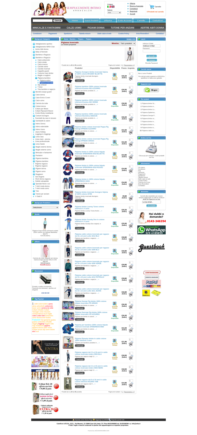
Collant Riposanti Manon (44, 111)
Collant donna (41, 106)
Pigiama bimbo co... (149, 118)
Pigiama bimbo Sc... (149, 103)
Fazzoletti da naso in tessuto (45, 118)
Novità (37, 214)
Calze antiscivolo (44, 60)
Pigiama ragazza (41, 164)
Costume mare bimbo (45, 73)
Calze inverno (43, 64)
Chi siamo (141, 167)
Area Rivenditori (143, 184)
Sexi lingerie (39, 177)
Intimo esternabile (42, 127)
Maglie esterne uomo (43, 150)
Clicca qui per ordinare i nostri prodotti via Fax (151, 156)
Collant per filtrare (41, 109)
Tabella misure (143, 177)
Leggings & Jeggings (42, 134)
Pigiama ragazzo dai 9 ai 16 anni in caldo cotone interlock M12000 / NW (91, 381)
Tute (37, 191)
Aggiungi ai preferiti (101, 420)
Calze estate (42, 62)
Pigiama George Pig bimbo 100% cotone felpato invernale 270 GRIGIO (90, 302)
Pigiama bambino (44, 78)
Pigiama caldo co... (148, 130)
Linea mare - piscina (42, 139)
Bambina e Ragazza (43, 55)
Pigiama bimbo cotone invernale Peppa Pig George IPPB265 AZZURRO (91, 128)
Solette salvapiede (42, 181)
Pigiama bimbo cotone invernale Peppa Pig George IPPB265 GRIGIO (91, 140)
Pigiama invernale (46, 83)
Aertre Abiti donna (41, 49)
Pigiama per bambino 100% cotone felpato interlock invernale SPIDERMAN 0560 (91, 326)
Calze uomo (40, 100)
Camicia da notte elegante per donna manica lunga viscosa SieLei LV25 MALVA (45, 259)
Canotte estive (43, 67)
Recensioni (39, 271)
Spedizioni (141, 175)
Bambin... (73, 39)
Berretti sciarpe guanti (44, 92)
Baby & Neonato (41, 52)
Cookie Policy (142, 180)
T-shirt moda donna (42, 186)
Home (66, 39)
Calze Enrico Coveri (43, 98)
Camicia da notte (42, 103)
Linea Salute (40, 144)
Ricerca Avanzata (136, 6)
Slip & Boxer (42, 85)
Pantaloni (39, 155)
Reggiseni (39, 174)
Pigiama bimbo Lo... (149, 109)
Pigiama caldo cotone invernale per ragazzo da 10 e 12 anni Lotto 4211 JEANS (92, 290)
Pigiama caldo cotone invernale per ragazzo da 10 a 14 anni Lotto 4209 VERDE (92, 262)
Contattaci (134, 9)
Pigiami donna (41, 169)
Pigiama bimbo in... (148, 106)
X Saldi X (38, 196)
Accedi (132, 14)
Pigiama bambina (42, 158)
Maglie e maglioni (44, 75)
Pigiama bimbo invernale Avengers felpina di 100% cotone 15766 (91, 193)
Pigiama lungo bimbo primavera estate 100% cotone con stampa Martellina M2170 (45, 232)
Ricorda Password (151, 63)
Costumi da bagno (42, 116)
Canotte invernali (44, 69)
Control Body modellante (44, 113)
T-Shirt (40, 87)
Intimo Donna (40, 124)
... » (83, 78)
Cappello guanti (43, 71)
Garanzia (141, 172)
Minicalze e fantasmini (44, 153)
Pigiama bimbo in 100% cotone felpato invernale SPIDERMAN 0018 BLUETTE (90, 153)
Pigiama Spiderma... (149, 112)
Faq (139, 171)
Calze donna (40, 95)
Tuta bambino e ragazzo (46, 89)
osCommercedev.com (102, 430)
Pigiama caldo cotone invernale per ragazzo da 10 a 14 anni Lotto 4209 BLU (92, 249)
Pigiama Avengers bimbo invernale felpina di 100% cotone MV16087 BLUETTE (91, 73)
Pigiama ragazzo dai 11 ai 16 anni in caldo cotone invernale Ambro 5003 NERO (91, 367)
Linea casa (40, 137)
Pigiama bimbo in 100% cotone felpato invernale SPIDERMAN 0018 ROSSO (90, 166)
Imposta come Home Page (84, 420)
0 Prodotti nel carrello (155, 12)
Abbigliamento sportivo (44, 44)
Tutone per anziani (42, 194)
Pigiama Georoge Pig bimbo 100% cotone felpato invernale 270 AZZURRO (91, 313)
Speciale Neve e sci (43, 184)
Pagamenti (141, 174)
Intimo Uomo (40, 129)
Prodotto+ (79, 68)
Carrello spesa (146, 69)
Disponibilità (115, 68)
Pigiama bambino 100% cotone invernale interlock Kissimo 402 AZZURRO (91, 87)
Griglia (129, 39)
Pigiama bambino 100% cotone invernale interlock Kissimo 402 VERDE (91, 101)
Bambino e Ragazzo (43, 58)
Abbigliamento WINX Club (45, 47)
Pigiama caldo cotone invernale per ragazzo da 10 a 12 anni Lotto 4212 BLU (92, 235)
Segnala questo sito (117, 420)
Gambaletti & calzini (43, 121)
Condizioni (141, 169)
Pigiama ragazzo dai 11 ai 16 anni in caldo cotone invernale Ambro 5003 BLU (91, 353)
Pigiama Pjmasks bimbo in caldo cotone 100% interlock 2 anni (90, 339)
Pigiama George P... (149, 115)
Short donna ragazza (42, 179)
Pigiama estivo (45, 80)
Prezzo (124, 68)
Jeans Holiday (40, 132)
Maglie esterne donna (43, 147)
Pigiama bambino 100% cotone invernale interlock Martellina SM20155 (91, 115)
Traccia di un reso (144, 182)
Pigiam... (81, 39)
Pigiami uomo (41, 171)
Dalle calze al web (144, 179)
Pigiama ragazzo (41, 166)
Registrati (133, 11)
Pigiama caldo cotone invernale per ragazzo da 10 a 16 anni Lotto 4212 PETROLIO (92, 276)
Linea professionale (42, 141)
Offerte (132, 4)
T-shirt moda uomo (42, 188)
